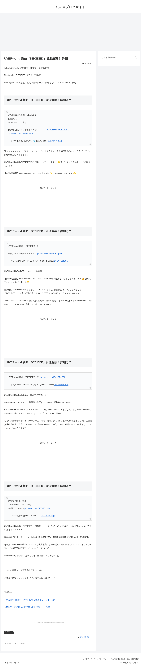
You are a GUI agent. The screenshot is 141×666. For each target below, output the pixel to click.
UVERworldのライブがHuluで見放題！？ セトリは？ (31, 600)
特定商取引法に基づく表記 (118, 659)
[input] (119, 57)
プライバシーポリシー (99, 659)
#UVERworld (53, 130)
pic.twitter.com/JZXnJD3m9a (37, 508)
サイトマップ (84, 659)
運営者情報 (135, 659)
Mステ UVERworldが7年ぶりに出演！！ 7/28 (28, 607)
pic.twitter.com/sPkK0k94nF (20, 133)
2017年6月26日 (55, 141)
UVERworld (9, 632)
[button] (136, 57)
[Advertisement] (70, 32)
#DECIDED (64, 130)
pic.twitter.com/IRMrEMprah (49, 253)
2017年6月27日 (48, 516)
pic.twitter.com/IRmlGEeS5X (53, 377)
